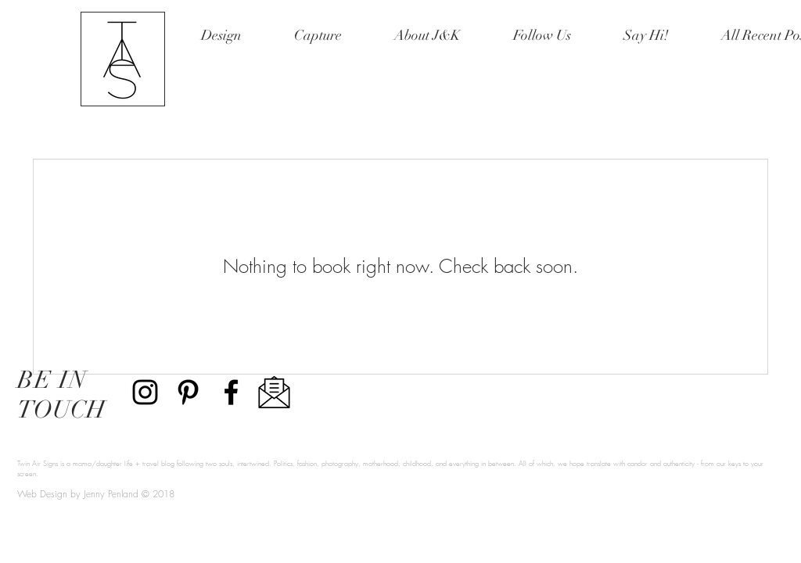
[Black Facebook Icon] (231, 392)
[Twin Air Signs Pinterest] (188, 392)
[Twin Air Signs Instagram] (145, 392)
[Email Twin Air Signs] (274, 392)
